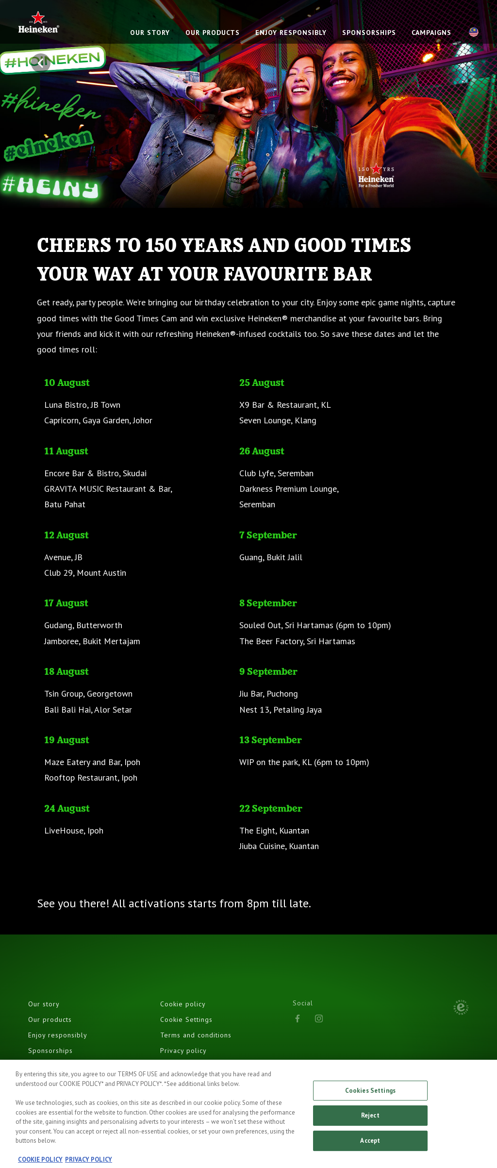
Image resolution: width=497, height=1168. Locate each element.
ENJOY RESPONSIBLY (291, 32)
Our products (50, 1019)
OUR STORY (150, 32)
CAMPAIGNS (431, 32)
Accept (370, 1144)
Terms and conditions (196, 1035)
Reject (370, 1120)
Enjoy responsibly (57, 1035)
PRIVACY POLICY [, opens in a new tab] (88, 1163)
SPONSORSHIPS (369, 32)
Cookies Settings (370, 1094)
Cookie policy (183, 1004)
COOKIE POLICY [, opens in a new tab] (40, 1163)
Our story (44, 1004)
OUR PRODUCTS (212, 32)
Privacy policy (183, 1050)
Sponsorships (50, 1050)
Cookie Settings (186, 1019)
